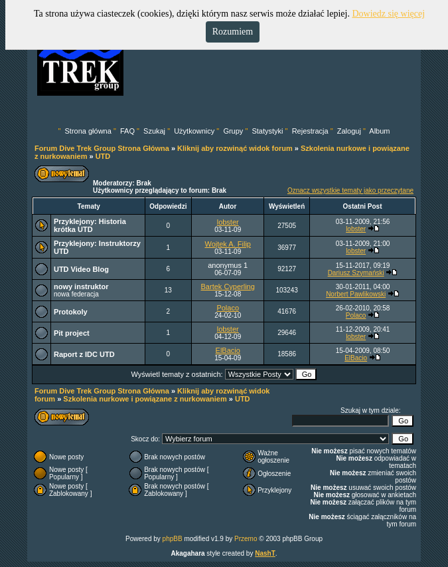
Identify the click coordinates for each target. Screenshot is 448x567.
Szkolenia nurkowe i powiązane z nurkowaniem (144, 399)
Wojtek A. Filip (227, 244)
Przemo (245, 538)
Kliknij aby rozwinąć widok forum (235, 148)
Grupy (233, 131)
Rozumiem (232, 32)
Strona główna (88, 131)
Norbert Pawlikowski (356, 294)
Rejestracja (310, 131)
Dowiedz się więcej (388, 14)
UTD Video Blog (81, 269)
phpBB (173, 538)
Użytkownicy (194, 131)
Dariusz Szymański (356, 273)
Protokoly (71, 312)
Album (379, 131)
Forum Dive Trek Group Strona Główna (102, 148)
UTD (103, 156)
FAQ (127, 131)
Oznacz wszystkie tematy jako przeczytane (350, 190)
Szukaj (154, 131)
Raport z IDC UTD (84, 354)
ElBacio (228, 350)
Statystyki (267, 131)
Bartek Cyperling (228, 286)
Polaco (227, 308)
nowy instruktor (81, 286)
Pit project (72, 333)
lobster (228, 222)
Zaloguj (349, 131)
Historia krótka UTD (90, 225)
